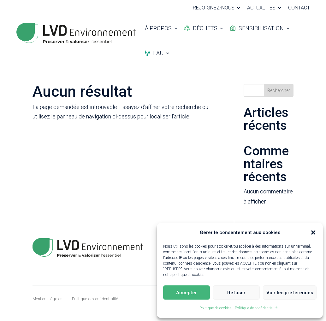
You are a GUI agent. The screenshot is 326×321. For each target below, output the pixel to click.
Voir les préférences (289, 292)
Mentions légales (47, 298)
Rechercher (278, 90)
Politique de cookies (215, 308)
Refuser (236, 292)
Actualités (261, 8)
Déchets (200, 28)
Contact (299, 8)
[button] (313, 232)
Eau (154, 53)
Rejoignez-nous (213, 8)
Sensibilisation (257, 28)
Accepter (186, 292)
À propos (158, 28)
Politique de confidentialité (256, 308)
